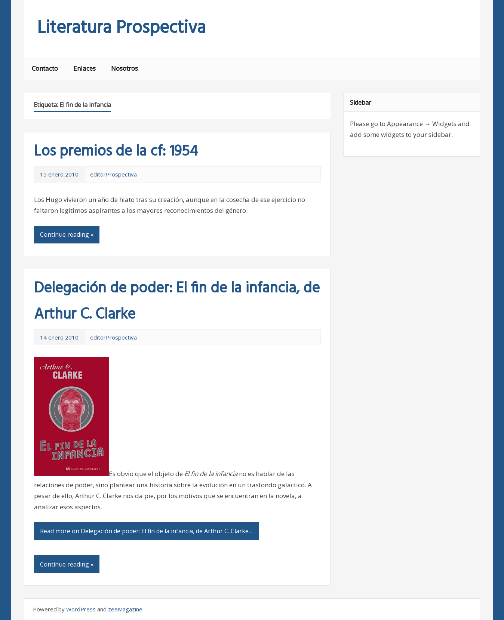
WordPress (81, 609)
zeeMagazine (125, 609)
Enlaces (84, 68)
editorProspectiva (113, 174)
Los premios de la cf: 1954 (116, 152)
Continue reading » (66, 234)
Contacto (45, 68)
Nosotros (124, 68)
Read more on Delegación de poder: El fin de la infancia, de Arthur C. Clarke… (146, 531)
